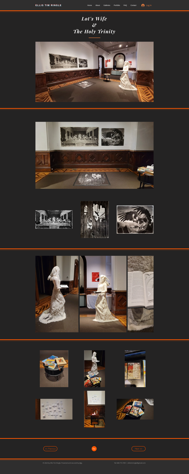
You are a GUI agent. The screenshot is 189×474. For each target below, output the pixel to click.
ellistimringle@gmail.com (137, 463)
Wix (80, 463)
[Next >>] (139, 448)
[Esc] (94, 448)
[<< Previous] (50, 448)
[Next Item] (149, 294)
